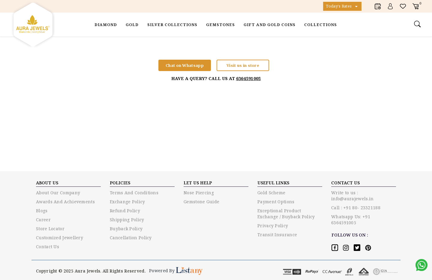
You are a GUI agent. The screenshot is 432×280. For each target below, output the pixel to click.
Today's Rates (342, 6)
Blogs (42, 210)
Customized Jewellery (59, 237)
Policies (120, 183)
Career (43, 219)
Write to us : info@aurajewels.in (352, 195)
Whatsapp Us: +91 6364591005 (350, 219)
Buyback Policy (126, 228)
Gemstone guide (201, 201)
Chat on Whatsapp (185, 65)
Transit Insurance (277, 234)
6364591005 (248, 78)
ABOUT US (47, 183)
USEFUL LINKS (273, 183)
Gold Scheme (271, 192)
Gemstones (220, 24)
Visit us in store (242, 65)
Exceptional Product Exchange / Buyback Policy (286, 213)
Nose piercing (199, 192)
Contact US (345, 183)
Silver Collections (172, 24)
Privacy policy (272, 225)
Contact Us (47, 246)
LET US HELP (198, 183)
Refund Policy (125, 210)
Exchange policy (127, 201)
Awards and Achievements (65, 201)
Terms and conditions (134, 192)
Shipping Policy (127, 219)
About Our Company (58, 192)
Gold (132, 24)
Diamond (105, 24)
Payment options (276, 201)
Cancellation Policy (131, 237)
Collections (320, 24)
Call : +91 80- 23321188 (355, 207)
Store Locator (50, 228)
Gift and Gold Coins (270, 24)
